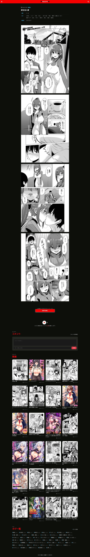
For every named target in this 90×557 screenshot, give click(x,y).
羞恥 (68, 542)
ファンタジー (45, 537)
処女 (23, 537)
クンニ (61, 542)
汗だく (37, 17)
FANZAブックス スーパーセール (38, 542)
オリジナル (54, 535)
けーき (27, 13)
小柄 (49, 547)
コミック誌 (44, 535)
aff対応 (27, 15)
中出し (39, 15)
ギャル (36, 545)
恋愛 (58, 540)
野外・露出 (66, 540)
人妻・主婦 (45, 15)
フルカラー (26, 535)
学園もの (62, 537)
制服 (29, 537)
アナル (30, 540)
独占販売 (42, 547)
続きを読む (45, 310)
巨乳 (33, 17)
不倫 (36, 15)
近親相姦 (24, 542)
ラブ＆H (16, 537)
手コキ (52, 545)
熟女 (45, 17)
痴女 (15, 545)
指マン (59, 545)
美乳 (45, 540)
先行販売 (24, 547)
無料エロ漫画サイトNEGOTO (46, 555)
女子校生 (61, 532)
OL (74, 542)
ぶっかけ (16, 542)
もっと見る (75, 529)
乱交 (30, 545)
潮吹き (41, 17)
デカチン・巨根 (52, 542)
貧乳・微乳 (35, 535)
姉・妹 (15, 540)
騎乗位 (52, 17)
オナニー (44, 545)
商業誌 (29, 7)
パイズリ (38, 540)
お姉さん (67, 545)
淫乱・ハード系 (71, 537)
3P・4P (36, 537)
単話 (49, 15)
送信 (74, 347)
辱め (52, 540)
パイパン (16, 547)
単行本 (37, 532)
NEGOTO (45, 1)
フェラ (32, 15)
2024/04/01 (28, 20)
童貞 (48, 17)
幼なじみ (22, 545)
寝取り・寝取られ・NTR (57, 15)
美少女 (69, 532)
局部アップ (28, 17)
